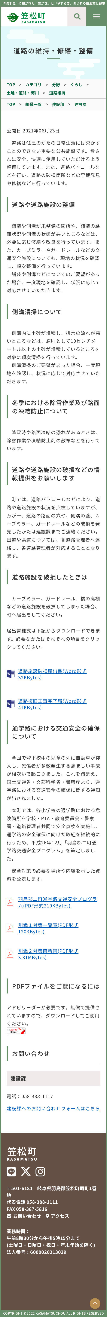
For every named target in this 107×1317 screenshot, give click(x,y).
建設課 (80, 104)
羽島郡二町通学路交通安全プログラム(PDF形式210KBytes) (57, 902)
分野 (56, 84)
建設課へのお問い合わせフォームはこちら (53, 1108)
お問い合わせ (27, 1215)
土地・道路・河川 (23, 92)
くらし (76, 84)
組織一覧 (33, 104)
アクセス (60, 1215)
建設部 (58, 104)
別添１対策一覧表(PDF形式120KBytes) (48, 928)
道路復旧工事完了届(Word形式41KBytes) (52, 704)
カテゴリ (33, 84)
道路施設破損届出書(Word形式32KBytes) (52, 674)
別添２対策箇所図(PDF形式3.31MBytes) (48, 954)
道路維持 (57, 92)
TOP (11, 84)
